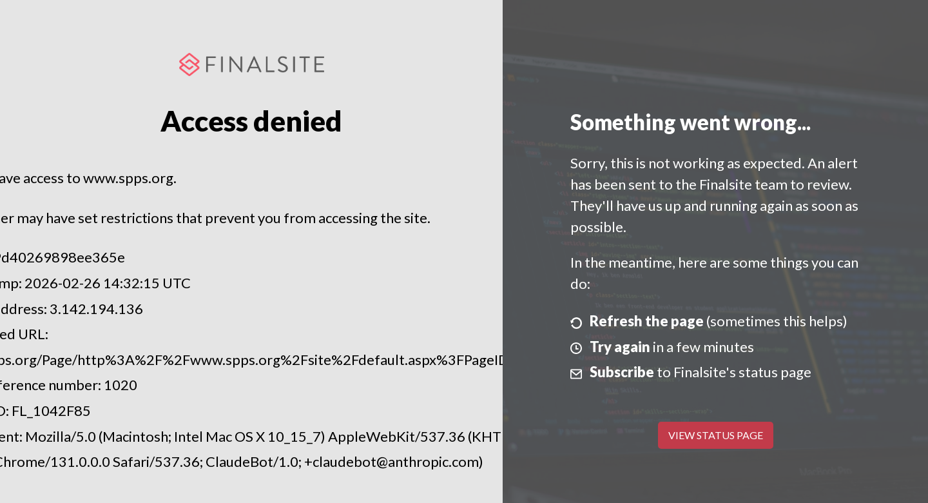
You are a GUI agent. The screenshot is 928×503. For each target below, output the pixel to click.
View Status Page (715, 435)
